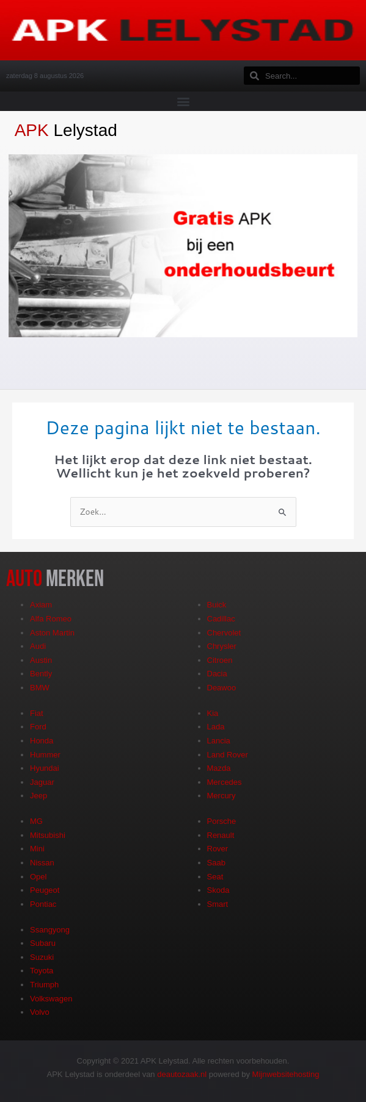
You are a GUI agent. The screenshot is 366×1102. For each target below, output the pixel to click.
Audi (38, 646)
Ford (38, 726)
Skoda (218, 890)
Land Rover (227, 754)
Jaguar (42, 782)
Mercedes (224, 782)
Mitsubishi (47, 835)
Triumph (44, 984)
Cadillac (221, 618)
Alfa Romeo (50, 618)
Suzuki (42, 957)
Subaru (43, 943)
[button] (183, 101)
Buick (217, 604)
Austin (41, 660)
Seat (215, 876)
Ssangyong (50, 929)
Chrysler (221, 646)
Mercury (221, 795)
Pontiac (43, 904)
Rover (218, 848)
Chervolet (224, 632)
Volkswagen (51, 998)
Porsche (221, 821)
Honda (41, 740)
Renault (221, 835)
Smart (218, 904)
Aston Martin (52, 632)
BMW (39, 687)
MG (36, 821)
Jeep (38, 795)
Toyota (41, 970)
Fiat (36, 713)
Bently (41, 673)
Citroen (220, 660)
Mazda (219, 768)
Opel (38, 876)
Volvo (39, 1012)
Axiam (41, 604)
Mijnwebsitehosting (286, 1074)
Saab (216, 862)
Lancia (218, 740)
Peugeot (44, 890)
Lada (216, 726)
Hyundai (44, 768)
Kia (213, 713)
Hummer (45, 754)
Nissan (42, 862)
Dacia (217, 673)
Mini (37, 848)
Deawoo (221, 687)
